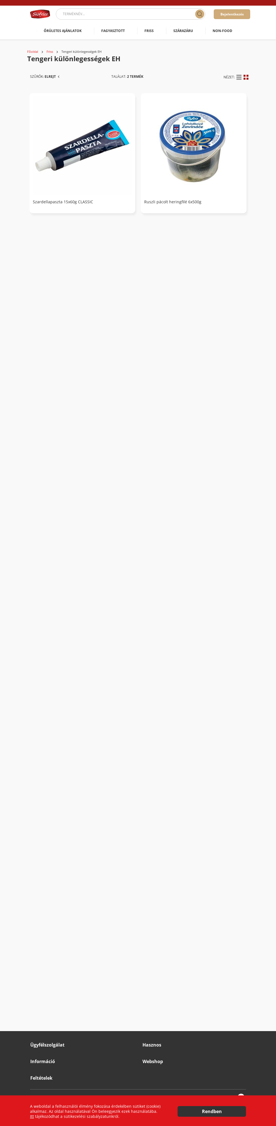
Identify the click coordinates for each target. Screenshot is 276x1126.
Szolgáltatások (153, 958)
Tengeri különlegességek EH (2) (72, 158)
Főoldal (32, 52)
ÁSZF (34, 1077)
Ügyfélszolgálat (47, 926)
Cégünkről (150, 938)
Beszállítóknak (41, 1028)
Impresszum (40, 1008)
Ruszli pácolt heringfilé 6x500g (210, 159)
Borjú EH (50, 168)
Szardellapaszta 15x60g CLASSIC (145, 159)
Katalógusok (152, 969)
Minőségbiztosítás (44, 1038)
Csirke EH (51, 188)
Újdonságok (151, 979)
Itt (32, 1116)
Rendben (212, 1111)
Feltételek (41, 1065)
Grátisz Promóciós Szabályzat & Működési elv (65, 1048)
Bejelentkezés (232, 14)
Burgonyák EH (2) (58, 178)
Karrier (35, 1018)
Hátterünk (150, 948)
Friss (50, 52)
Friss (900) (43, 148)
